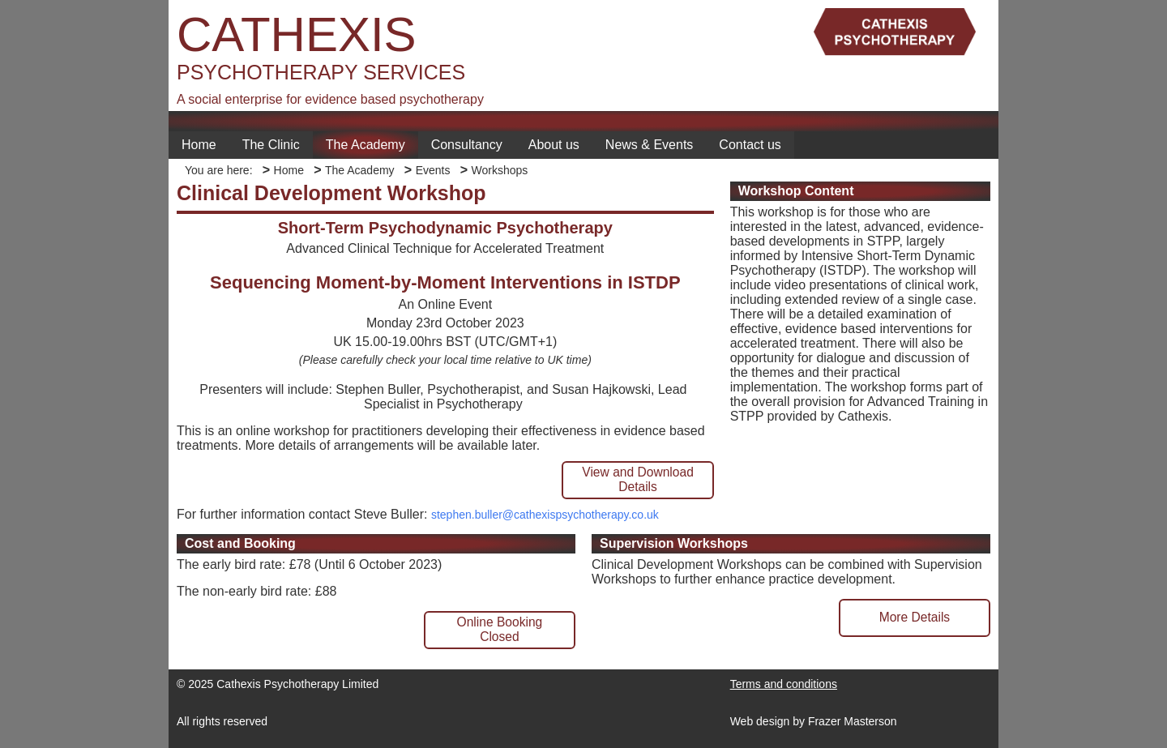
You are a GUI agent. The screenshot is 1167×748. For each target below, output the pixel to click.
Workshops (499, 170)
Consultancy (466, 145)
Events (433, 170)
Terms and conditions (783, 683)
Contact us (749, 145)
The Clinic (271, 145)
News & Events (649, 145)
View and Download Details (638, 479)
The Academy (365, 145)
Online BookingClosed (500, 629)
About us (553, 145)
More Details (915, 617)
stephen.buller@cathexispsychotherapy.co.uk (545, 514)
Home (199, 145)
